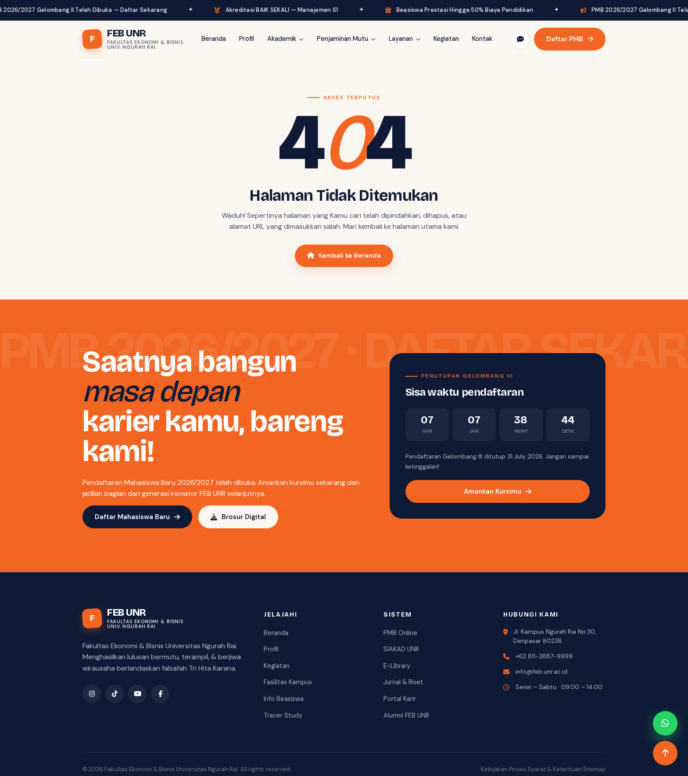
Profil (246, 39)
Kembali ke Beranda (344, 256)
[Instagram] (91, 694)
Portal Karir (399, 699)
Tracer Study (283, 715)
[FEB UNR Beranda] (132, 39)
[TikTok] (114, 694)
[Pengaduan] (520, 39)
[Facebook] (160, 694)
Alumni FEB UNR (406, 715)
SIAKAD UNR (401, 649)
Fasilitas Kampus (288, 682)
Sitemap (594, 769)
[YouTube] (137, 694)
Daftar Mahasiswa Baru (137, 517)
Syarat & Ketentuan (555, 769)
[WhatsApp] (665, 723)
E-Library (396, 666)
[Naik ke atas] (665, 753)
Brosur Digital (238, 517)
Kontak (482, 39)
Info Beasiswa (284, 699)
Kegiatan (446, 39)
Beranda (213, 39)
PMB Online (400, 633)
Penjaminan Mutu (346, 39)
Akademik (285, 39)
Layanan (404, 39)
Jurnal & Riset (403, 682)
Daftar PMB (569, 39)
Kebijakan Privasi (504, 769)
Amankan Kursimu (497, 491)
